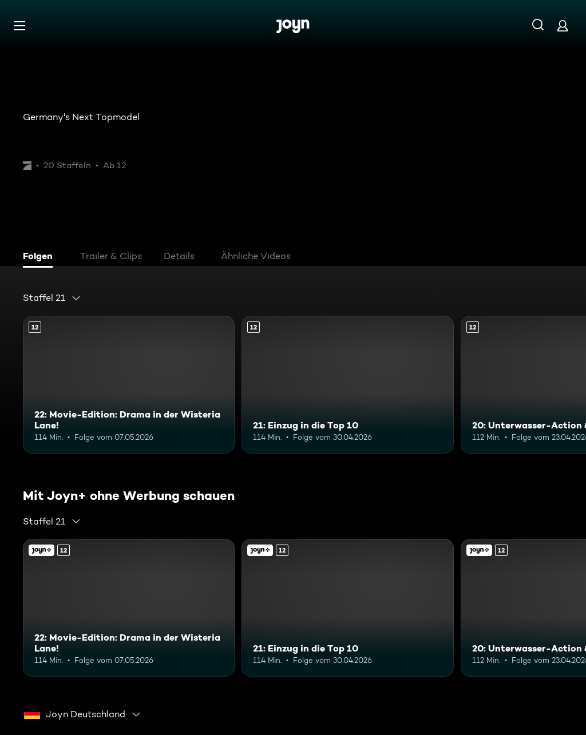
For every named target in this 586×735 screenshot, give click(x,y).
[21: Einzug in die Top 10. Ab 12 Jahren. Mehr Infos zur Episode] (347, 385)
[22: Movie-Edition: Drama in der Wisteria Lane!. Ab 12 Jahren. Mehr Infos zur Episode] (129, 385)
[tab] (41, 257)
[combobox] (52, 298)
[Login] (563, 25)
